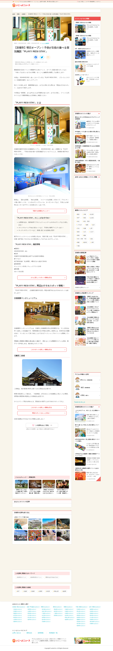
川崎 (84, 214)
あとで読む (81, 1)
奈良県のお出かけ (69, 615)
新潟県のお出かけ (32, 613)
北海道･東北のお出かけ (18, 607)
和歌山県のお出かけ (69, 617)
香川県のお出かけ (81, 623)
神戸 (17, 591)
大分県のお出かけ (94, 617)
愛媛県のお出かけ (81, 619)
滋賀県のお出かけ (69, 619)
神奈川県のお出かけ (47, 611)
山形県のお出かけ (17, 619)
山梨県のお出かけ (32, 611)
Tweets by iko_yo (79, 402)
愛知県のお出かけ (58, 609)
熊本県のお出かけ (94, 615)
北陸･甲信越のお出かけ (33, 607)
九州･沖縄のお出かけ (95, 607)
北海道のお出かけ (17, 609)
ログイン (98, 1)
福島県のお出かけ (17, 621)
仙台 (77, 221)
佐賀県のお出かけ (94, 611)
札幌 (84, 228)
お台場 (91, 217)
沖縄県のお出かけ (94, 623)
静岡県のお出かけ (58, 615)
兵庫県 (40, 591)
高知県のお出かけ (81, 621)
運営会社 (29, 633)
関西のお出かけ (68, 607)
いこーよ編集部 (45, 43)
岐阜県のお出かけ (58, 611)
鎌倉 (84, 235)
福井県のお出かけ (32, 619)
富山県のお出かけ (32, 617)
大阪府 (24, 591)
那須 (84, 217)
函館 (77, 242)
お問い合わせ (16, 633)
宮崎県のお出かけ (94, 619)
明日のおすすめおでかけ (52, 577)
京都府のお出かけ (69, 611)
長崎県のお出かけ (94, 613)
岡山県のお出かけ (81, 611)
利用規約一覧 (53, 633)
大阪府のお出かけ (69, 609)
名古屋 (91, 214)
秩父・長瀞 (85, 221)
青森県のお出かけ (17, 613)
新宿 (77, 231)
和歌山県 (56, 591)
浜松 (91, 238)
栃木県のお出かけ (46, 619)
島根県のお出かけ (81, 617)
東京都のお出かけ (46, 609)
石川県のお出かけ (32, 615)
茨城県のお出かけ (46, 621)
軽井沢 (84, 242)
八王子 (91, 231)
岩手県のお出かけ (17, 615)
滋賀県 (64, 591)
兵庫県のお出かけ (69, 613)
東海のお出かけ (57, 607)
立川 (84, 231)
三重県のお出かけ (58, 613)
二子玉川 (79, 224)
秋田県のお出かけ (17, 617)
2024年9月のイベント (36, 577)
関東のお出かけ (45, 607)
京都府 (32, 591)
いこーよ (17, 1)
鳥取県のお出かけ (81, 615)
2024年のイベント (21, 577)
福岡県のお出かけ (94, 609)
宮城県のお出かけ (17, 611)
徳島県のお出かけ (81, 625)
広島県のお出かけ (81, 609)
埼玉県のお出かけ (46, 615)
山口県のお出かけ (81, 613)
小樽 (91, 242)
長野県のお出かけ (32, 609)
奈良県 (47, 591)
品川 (93, 224)
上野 (90, 228)
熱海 (77, 235)
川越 (77, 245)
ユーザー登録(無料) (90, 1)
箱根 (86, 224)
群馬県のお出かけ (46, 617)
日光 (77, 228)
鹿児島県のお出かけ (94, 621)
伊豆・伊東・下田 (81, 238)
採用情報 (40, 633)
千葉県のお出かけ (46, 613)
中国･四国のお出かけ (81, 607)
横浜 (77, 214)
